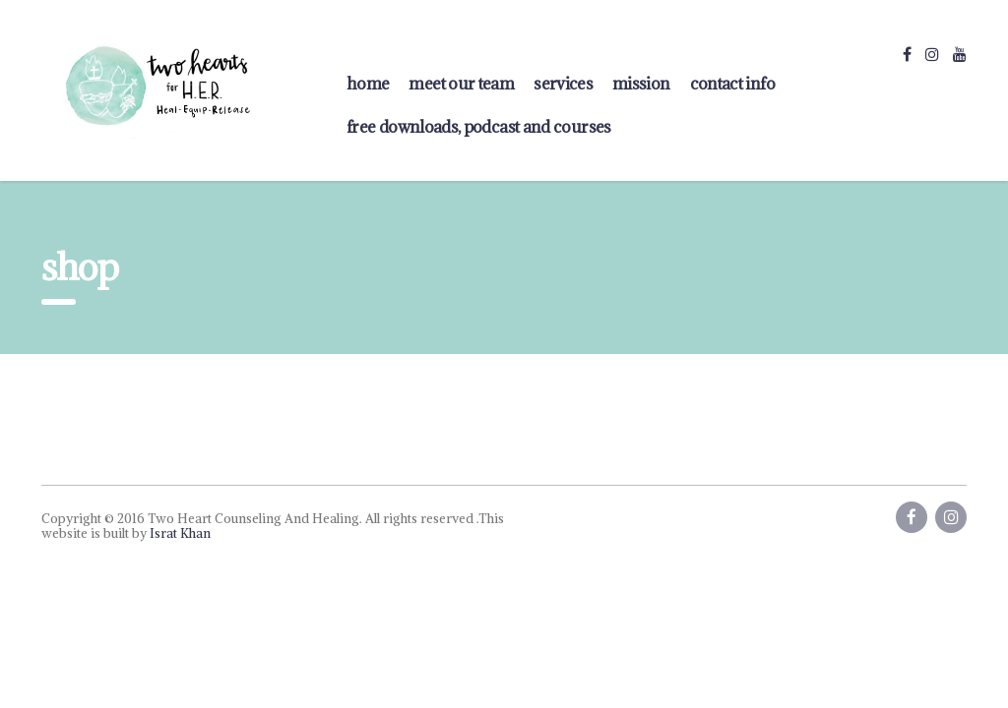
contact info (732, 83)
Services (563, 83)
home (367, 83)
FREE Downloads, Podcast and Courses (478, 127)
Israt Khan (180, 533)
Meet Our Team (461, 83)
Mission (641, 83)
